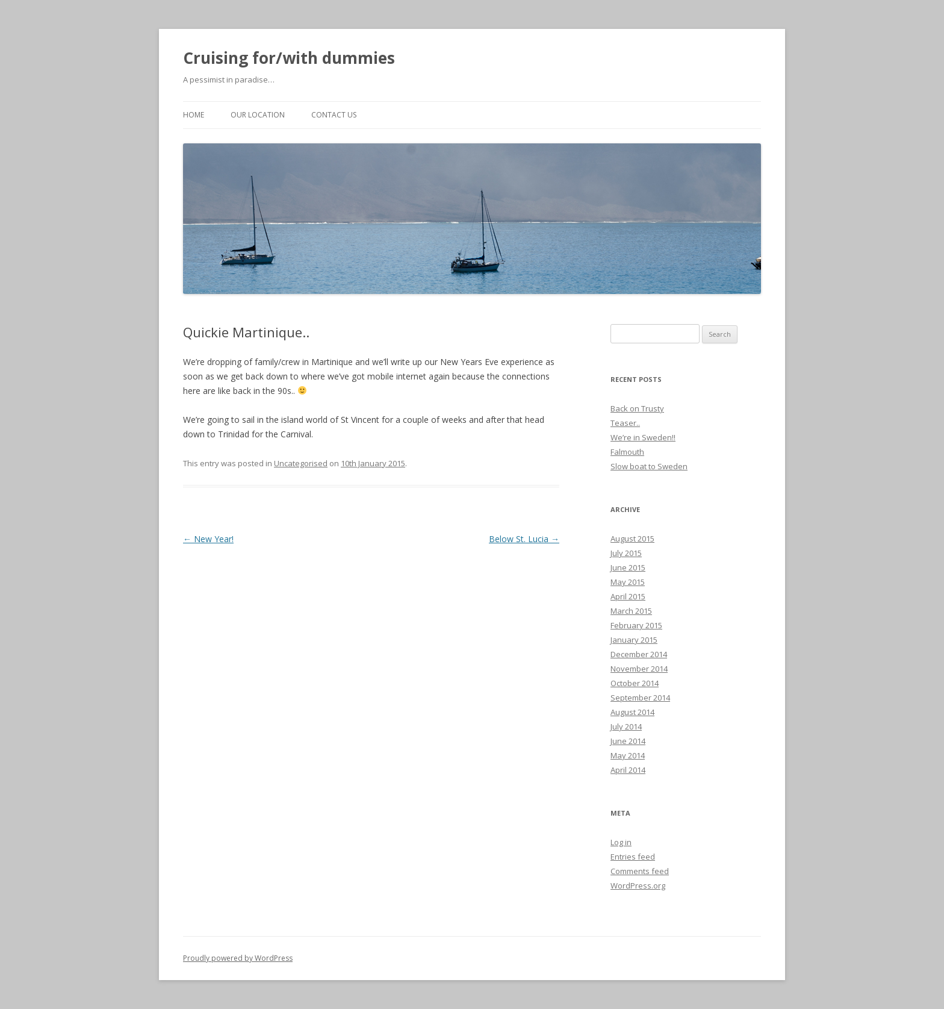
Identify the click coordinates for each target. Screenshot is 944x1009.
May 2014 (627, 755)
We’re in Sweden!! (642, 437)
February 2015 (636, 625)
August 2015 (632, 538)
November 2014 (639, 668)
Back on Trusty (637, 408)
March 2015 (631, 610)
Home (193, 115)
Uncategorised (301, 463)
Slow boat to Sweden (649, 466)
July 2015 (626, 553)
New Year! (208, 539)
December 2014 (638, 654)
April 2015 (627, 596)
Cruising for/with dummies (289, 58)
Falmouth (627, 451)
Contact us (333, 115)
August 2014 (632, 712)
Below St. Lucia (524, 539)
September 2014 (640, 697)
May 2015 (627, 581)
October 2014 (634, 683)
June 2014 (627, 741)
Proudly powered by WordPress (238, 958)
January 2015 (633, 639)
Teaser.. (625, 422)
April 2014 (627, 769)
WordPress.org (637, 885)
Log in (621, 842)
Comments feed (639, 871)
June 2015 (627, 567)
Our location (258, 115)
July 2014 (626, 726)
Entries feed (632, 856)
